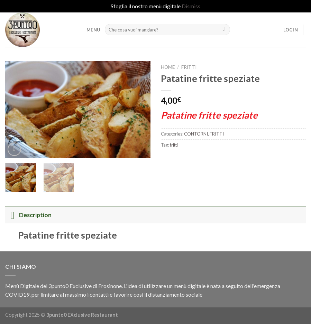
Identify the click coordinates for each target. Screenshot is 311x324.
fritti (174, 145)
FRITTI (188, 67)
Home (168, 67)
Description (28, 214)
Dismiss (191, 6)
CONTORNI (196, 134)
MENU (93, 30)
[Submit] (223, 30)
